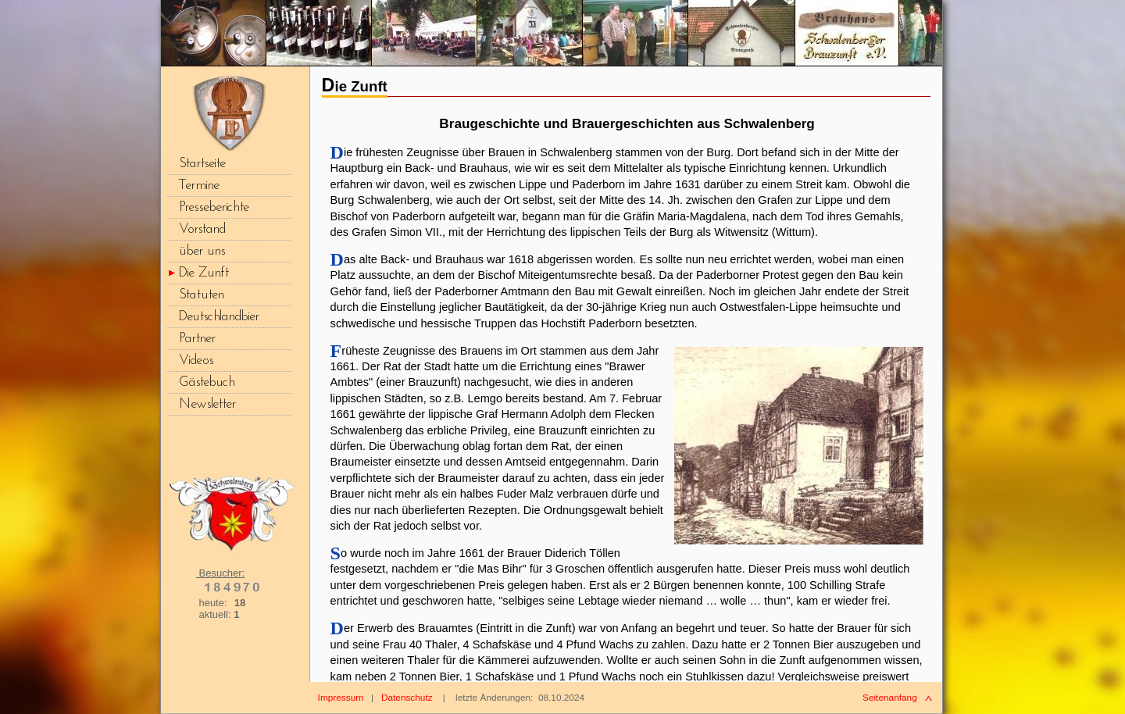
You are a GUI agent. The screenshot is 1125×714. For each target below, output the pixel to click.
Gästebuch (207, 382)
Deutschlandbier (219, 316)
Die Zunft (204, 273)
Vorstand (202, 229)
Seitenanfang (889, 697)
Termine (199, 185)
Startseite (202, 163)
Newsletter (207, 404)
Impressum (341, 697)
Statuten (201, 295)
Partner (197, 338)
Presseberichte (214, 207)
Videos (196, 360)
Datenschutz (407, 697)
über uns (202, 251)
